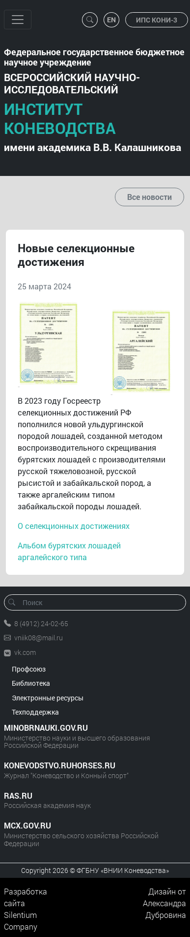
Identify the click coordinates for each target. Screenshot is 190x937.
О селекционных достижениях (74, 526)
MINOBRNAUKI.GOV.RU (46, 727)
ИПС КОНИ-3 (156, 19)
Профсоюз (29, 669)
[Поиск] (98, 602)
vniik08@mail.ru (38, 637)
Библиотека (31, 683)
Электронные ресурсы (47, 697)
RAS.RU (18, 795)
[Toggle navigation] (17, 19)
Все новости (149, 197)
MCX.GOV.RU (27, 825)
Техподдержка (35, 712)
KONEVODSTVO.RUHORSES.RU (59, 765)
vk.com (25, 652)
